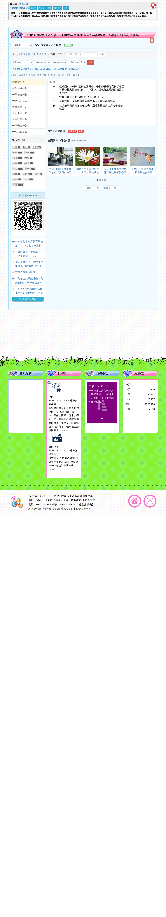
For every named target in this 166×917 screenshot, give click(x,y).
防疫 (37, 174)
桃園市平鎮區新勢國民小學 (77, 496)
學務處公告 (20, 94)
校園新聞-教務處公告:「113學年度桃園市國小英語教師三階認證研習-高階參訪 (83, 35)
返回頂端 (149, 501)
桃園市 (33, 8)
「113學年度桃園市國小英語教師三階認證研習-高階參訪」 (46, 69)
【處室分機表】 (85, 504)
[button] (97, 180)
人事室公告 (20, 113)
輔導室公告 (20, 106)
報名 (15, 158)
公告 (15, 169)
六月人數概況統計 (25, 272)
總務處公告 (20, 100)
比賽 (25, 174)
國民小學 (23, 4)
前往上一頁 (91, 188)
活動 (28, 169)
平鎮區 (41, 8)
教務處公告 (40, 54)
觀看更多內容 (27, 299)
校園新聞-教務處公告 (20, 8)
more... (66, 430)
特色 (25, 147)
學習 (26, 179)
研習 (15, 185)
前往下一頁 (111, 188)
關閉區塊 (153, 5)
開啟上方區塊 (152, 40)
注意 (15, 179)
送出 (91, 62)
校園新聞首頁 (21, 54)
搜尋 (102, 54)
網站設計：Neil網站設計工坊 (17, 502)
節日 (15, 174)
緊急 (27, 158)
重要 (35, 147)
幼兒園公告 (20, 131)
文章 (15, 147)
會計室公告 (20, 119)
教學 (27, 163)
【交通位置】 (90, 500)
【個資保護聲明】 (83, 508)
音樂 (66, 8)
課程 (15, 152)
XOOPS (48, 496)
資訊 (15, 163)
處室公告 (18, 82)
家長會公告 (20, 125)
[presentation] (50, 157)
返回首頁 (134, 501)
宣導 (27, 152)
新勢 (49, 8)
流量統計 (140, 373)
